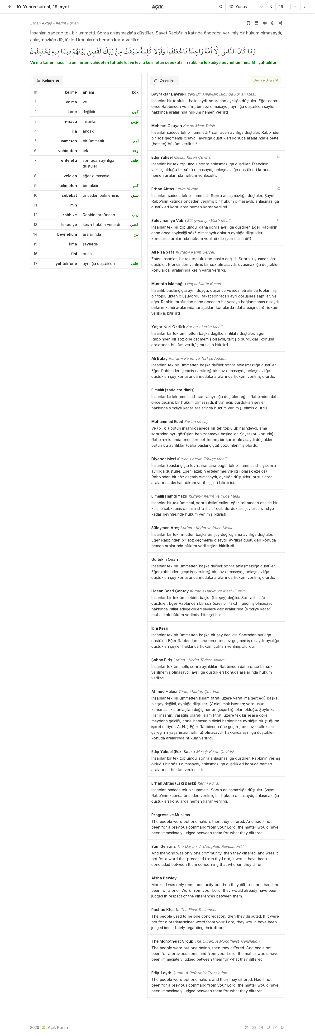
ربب (135, 214)
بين (136, 234)
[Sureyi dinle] (265, 23)
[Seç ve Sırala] (266, 80)
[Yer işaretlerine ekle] (248, 23)
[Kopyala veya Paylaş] (281, 23)
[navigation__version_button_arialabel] (278, 157)
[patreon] (283, 1027)
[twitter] (246, 1027)
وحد (135, 150)
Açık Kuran (54, 1027)
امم (135, 141)
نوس (134, 121)
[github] (268, 1027)
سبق (134, 195)
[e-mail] (275, 1027)
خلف (134, 160)
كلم (135, 185)
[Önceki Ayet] (271, 6)
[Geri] (10, 7)
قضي (134, 224)
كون (135, 111)
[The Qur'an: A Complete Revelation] (242, 846)
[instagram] (261, 1027)
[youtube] (254, 1027)
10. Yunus (33, 6)
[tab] (48, 80)
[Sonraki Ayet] (304, 6)
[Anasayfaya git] (158, 7)
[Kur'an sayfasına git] (257, 23)
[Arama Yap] (221, 6)
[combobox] (229, 7)
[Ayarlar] (273, 23)
